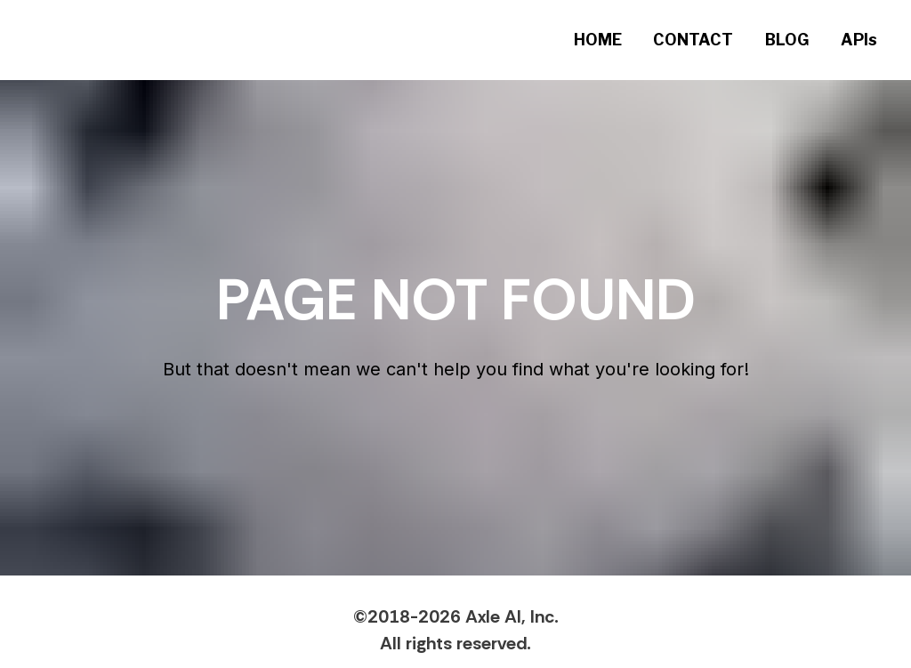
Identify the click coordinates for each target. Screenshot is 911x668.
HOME (598, 39)
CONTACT (693, 39)
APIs (859, 39)
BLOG (787, 39)
